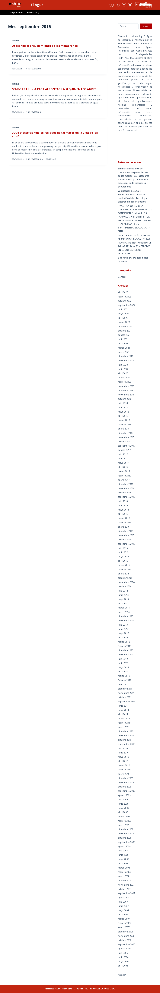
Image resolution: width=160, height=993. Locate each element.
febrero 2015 (124, 569)
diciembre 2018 (125, 390)
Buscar (146, 26)
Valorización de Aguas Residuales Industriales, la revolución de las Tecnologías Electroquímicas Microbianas (133, 196)
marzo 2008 (124, 867)
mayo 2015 (123, 556)
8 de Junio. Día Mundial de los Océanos (133, 259)
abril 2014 (123, 603)
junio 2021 (123, 339)
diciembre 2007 (125, 880)
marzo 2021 (124, 347)
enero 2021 (124, 352)
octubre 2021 (124, 330)
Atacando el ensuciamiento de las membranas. (45, 46)
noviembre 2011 (126, 692)
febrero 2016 (124, 522)
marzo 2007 (124, 918)
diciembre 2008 (125, 829)
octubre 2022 (124, 300)
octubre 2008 (124, 837)
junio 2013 (123, 628)
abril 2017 (123, 467)
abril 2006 (123, 965)
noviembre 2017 (126, 437)
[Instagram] (130, 5)
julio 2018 (123, 403)
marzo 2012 (124, 675)
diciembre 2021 (125, 326)
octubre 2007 (124, 889)
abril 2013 (123, 637)
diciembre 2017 (125, 433)
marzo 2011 (124, 718)
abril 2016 (123, 513)
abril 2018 (123, 415)
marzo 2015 (124, 565)
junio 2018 (123, 407)
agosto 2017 (124, 449)
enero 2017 (124, 479)
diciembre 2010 (125, 731)
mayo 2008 (123, 859)
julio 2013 (123, 624)
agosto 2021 (124, 334)
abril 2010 (123, 761)
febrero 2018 (124, 424)
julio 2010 (123, 748)
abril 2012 (123, 671)
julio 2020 (123, 364)
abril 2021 (123, 343)
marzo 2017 (124, 471)
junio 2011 (123, 705)
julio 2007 (123, 901)
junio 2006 (123, 957)
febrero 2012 (124, 680)
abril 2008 (123, 863)
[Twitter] (118, 5)
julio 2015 (123, 548)
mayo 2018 (123, 411)
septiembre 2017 (126, 445)
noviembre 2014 (126, 582)
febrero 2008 (124, 871)
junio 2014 (123, 594)
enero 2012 (124, 684)
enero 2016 (124, 526)
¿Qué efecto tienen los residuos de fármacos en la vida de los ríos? (55, 137)
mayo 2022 (123, 313)
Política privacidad (94, 989)
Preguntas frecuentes (72, 989)
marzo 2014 (124, 607)
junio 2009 (123, 803)
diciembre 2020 (125, 356)
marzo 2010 (124, 765)
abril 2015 (123, 560)
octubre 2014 (124, 586)
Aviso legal (109, 989)
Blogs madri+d (16, 12)
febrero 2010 (124, 769)
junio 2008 (123, 854)
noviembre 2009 (126, 782)
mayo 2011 (123, 710)
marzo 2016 (124, 518)
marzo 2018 (124, 420)
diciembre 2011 (125, 688)
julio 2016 (123, 501)
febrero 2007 (124, 923)
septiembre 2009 (126, 790)
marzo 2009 (124, 816)
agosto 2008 (124, 846)
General (15, 41)
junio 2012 (123, 663)
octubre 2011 (124, 697)
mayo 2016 (123, 509)
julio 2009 (123, 799)
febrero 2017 (124, 475)
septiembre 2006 (126, 944)
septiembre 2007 (126, 893)
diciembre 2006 (125, 931)
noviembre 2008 (126, 833)
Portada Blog (33, 12)
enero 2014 (124, 612)
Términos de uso (53, 989)
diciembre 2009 (125, 778)
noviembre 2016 (126, 488)
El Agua (37, 4)
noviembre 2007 (126, 884)
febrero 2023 (124, 296)
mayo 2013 (123, 633)
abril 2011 (123, 714)
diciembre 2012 (125, 650)
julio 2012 (123, 658)
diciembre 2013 (125, 616)
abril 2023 (123, 292)
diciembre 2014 (125, 577)
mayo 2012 (123, 667)
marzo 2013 (124, 641)
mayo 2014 (123, 599)
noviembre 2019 (126, 386)
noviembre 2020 (126, 360)
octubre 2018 (124, 398)
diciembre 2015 (125, 531)
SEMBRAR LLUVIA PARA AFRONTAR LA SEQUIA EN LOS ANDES (54, 90)
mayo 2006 (123, 961)
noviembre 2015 (126, 535)
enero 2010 (124, 773)
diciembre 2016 (125, 484)
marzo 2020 (124, 377)
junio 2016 (123, 505)
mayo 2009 (123, 807)
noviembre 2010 (126, 735)
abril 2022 (123, 317)
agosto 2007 (124, 897)
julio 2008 (123, 850)
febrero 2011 (124, 722)
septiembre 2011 (126, 701)
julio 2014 (123, 590)
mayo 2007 (123, 910)
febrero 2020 (124, 381)
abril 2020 (123, 373)
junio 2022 (123, 309)
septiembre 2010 (126, 744)
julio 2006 (123, 952)
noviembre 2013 (126, 620)
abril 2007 (123, 914)
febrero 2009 (124, 820)
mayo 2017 (123, 462)
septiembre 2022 (126, 305)
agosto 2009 (124, 795)
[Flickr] (124, 5)
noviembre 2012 (126, 654)
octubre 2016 (124, 492)
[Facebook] (112, 5)
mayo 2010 (123, 756)
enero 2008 (124, 876)
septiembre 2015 (126, 543)
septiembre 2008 (126, 842)
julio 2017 (123, 454)
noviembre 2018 (126, 394)
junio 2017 (123, 458)
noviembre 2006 (126, 935)
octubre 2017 (124, 441)
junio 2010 (123, 752)
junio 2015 (123, 552)
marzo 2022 (124, 322)
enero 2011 (124, 727)
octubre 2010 (124, 739)
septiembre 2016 (126, 496)
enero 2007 (124, 927)
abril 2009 (123, 812)
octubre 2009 (124, 786)
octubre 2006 (124, 940)
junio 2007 (123, 905)
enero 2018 (124, 428)
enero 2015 (124, 573)
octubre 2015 (124, 539)
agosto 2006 (124, 948)
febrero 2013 (124, 646)
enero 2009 (124, 825)
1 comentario (50, 162)
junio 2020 (123, 369)
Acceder (122, 974)
